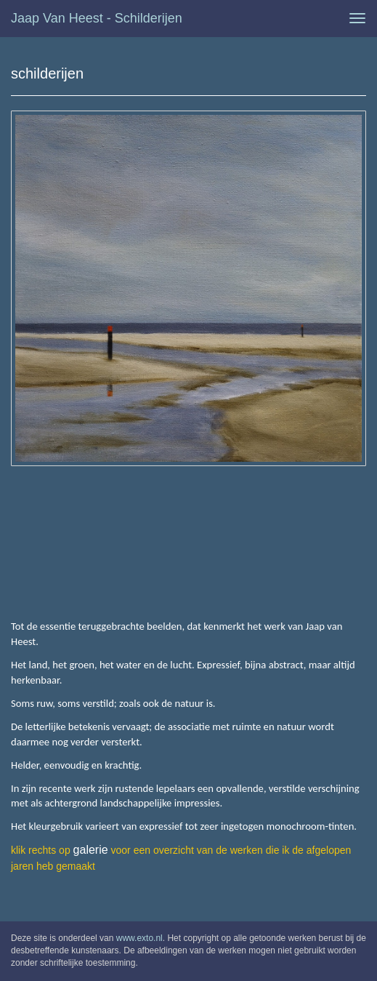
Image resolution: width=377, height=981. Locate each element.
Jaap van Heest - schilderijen (96, 18)
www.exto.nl (139, 938)
